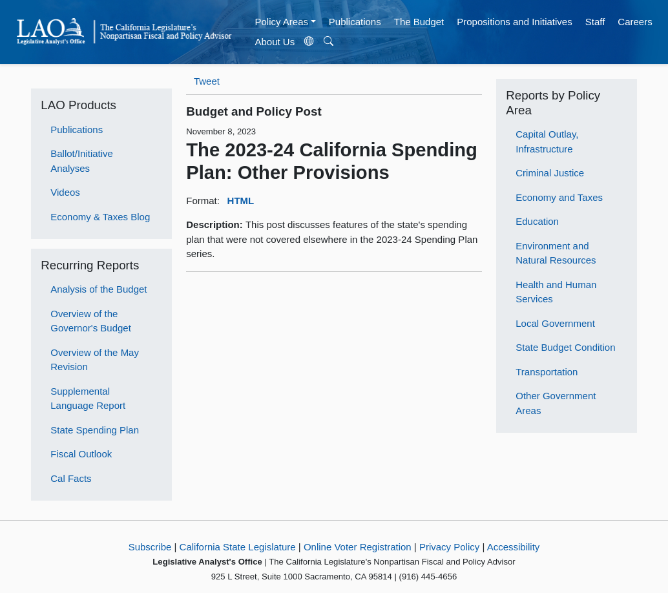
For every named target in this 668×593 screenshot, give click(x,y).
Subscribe (150, 546)
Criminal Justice (550, 172)
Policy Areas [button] (281, 21)
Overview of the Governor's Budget (90, 321)
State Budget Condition (565, 347)
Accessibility (513, 546)
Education (537, 221)
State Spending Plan (94, 429)
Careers (635, 21)
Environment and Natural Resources (556, 253)
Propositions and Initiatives (514, 21)
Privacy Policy (449, 546)
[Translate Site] (309, 42)
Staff (595, 21)
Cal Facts (70, 478)
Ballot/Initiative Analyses (81, 161)
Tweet (207, 81)
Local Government (555, 323)
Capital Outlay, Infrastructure (547, 141)
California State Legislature (238, 546)
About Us (275, 41)
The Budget (419, 21)
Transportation (547, 371)
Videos (65, 192)
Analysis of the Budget (98, 289)
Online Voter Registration (358, 546)
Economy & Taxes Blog (100, 216)
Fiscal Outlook (81, 453)
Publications (355, 21)
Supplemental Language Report (87, 398)
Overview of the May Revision (94, 360)
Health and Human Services (556, 292)
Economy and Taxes (559, 197)
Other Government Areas (556, 403)
